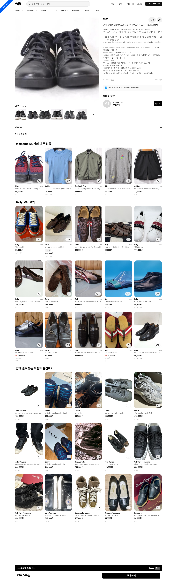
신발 (112, 80)
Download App (154, 4)
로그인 (139, 4)
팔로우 (158, 103)
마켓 (112, 4)
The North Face (80, 186)
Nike (17, 186)
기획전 (98, 10)
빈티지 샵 (88, 10)
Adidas (47, 186)
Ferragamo (138, 513)
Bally (105, 18)
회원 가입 (130, 4)
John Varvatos (20, 411)
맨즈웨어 (19, 10)
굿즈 (54, 10)
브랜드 (64, 10)
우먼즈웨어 (32, 10)
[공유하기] (159, 20)
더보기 (93, 114)
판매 (120, 4)
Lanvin (47, 411)
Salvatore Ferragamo (142, 462)
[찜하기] (152, 20)
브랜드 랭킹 (76, 10)
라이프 (44, 10)
